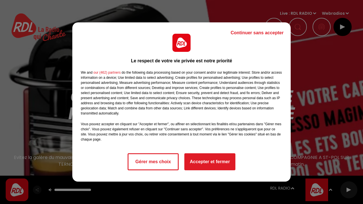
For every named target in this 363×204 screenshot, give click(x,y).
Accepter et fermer (210, 161)
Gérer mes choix (153, 161)
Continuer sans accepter (257, 32)
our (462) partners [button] (107, 73)
